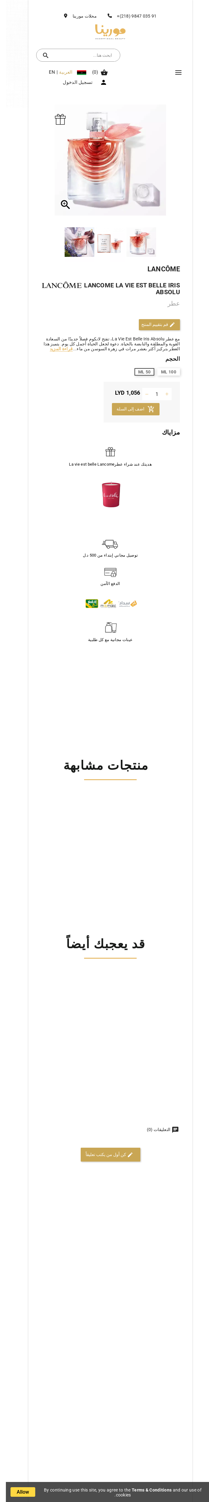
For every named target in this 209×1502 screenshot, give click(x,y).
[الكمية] (151, 394)
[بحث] (78, 55)
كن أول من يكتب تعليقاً (103, 1155)
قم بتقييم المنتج (152, 325)
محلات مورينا (79, 16)
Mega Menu (172, 72)
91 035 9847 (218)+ (131, 16)
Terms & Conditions (146, 1490)
